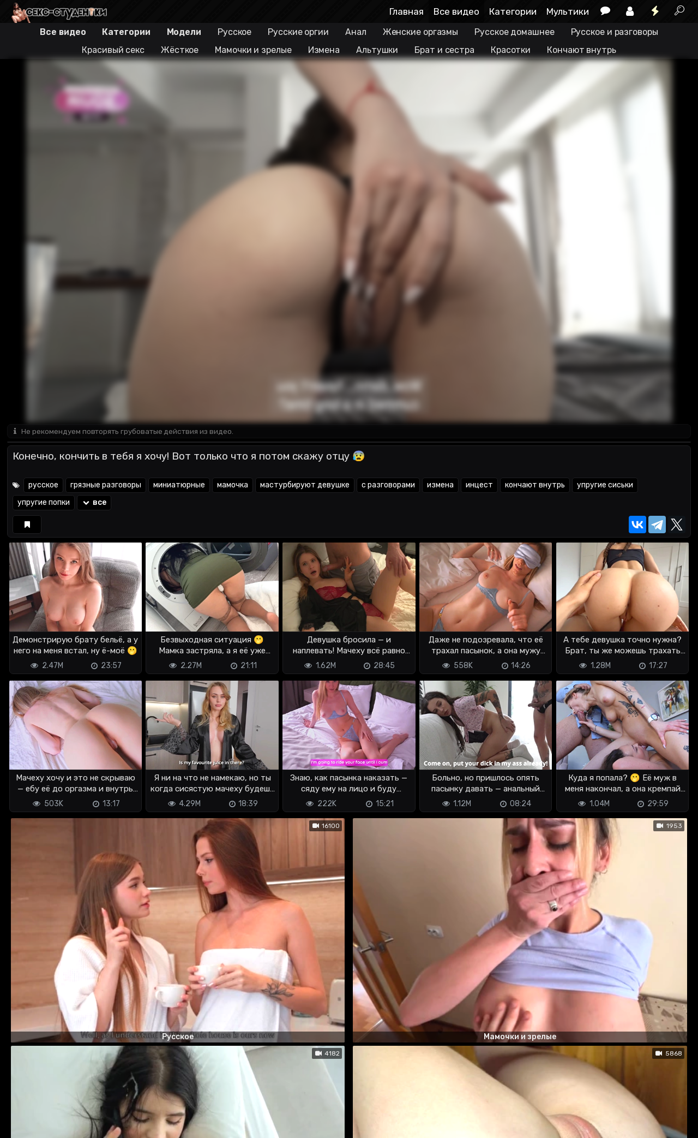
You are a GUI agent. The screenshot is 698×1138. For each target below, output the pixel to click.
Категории (513, 11)
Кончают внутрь (581, 50)
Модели (184, 32)
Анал (355, 32)
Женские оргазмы (421, 32)
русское (43, 486)
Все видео (456, 11)
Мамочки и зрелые (253, 50)
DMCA (24, 1111)
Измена (324, 50)
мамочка (232, 486)
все (94, 503)
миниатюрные (179, 486)
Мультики (567, 11)
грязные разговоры (105, 486)
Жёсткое (179, 50)
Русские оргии (298, 32)
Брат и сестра (444, 50)
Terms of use (63, 1111)
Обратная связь (121, 1111)
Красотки (511, 50)
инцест (479, 486)
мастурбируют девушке (305, 486)
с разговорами (388, 486)
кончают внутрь (535, 486)
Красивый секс (113, 50)
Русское (234, 32)
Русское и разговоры (614, 32)
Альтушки (377, 50)
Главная (406, 11)
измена (440, 486)
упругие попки (43, 503)
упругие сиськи (605, 486)
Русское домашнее (514, 32)
